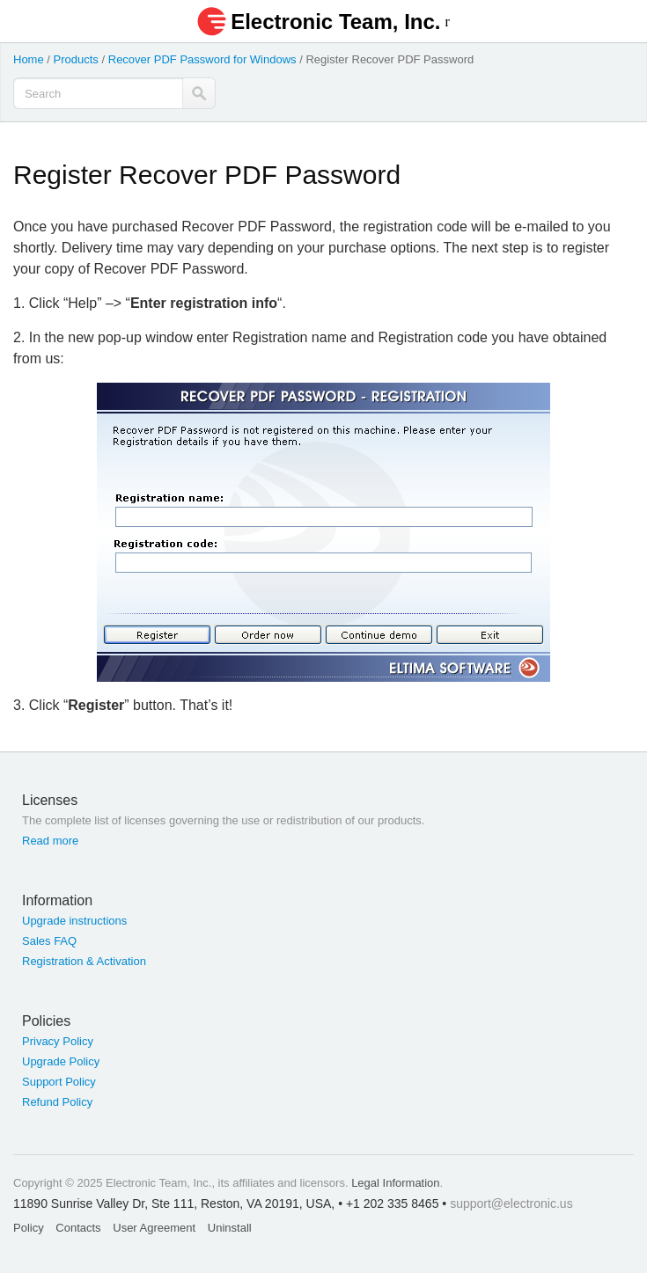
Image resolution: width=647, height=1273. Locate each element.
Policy (28, 1227)
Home (28, 59)
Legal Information (395, 1182)
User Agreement (154, 1227)
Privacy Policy (57, 1041)
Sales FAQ (49, 940)
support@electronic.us (511, 1203)
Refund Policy (57, 1101)
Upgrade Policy (60, 1061)
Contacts (77, 1227)
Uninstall (230, 1227)
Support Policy (59, 1081)
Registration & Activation (84, 961)
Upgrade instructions (74, 920)
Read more (50, 840)
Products (76, 59)
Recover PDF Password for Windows (202, 59)
